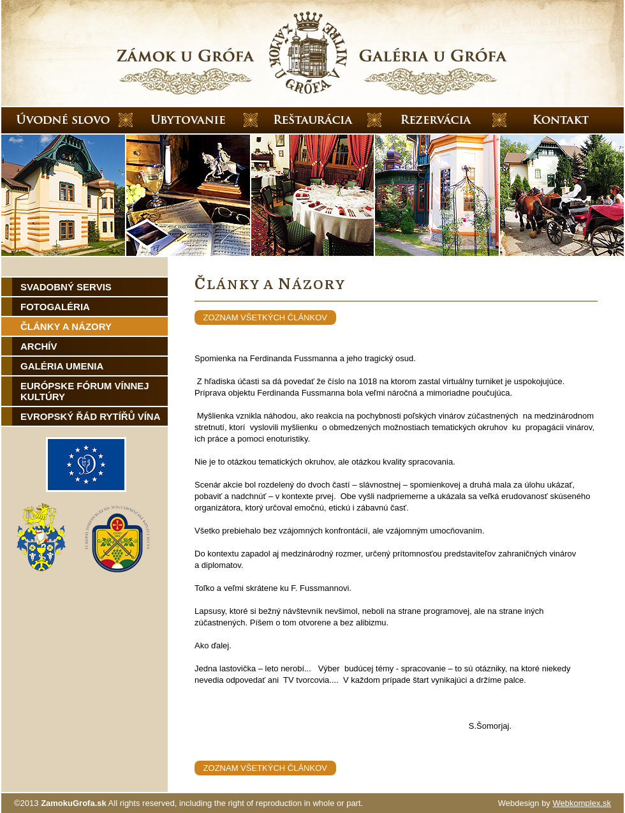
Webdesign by (554, 803)
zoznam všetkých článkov (265, 317)
